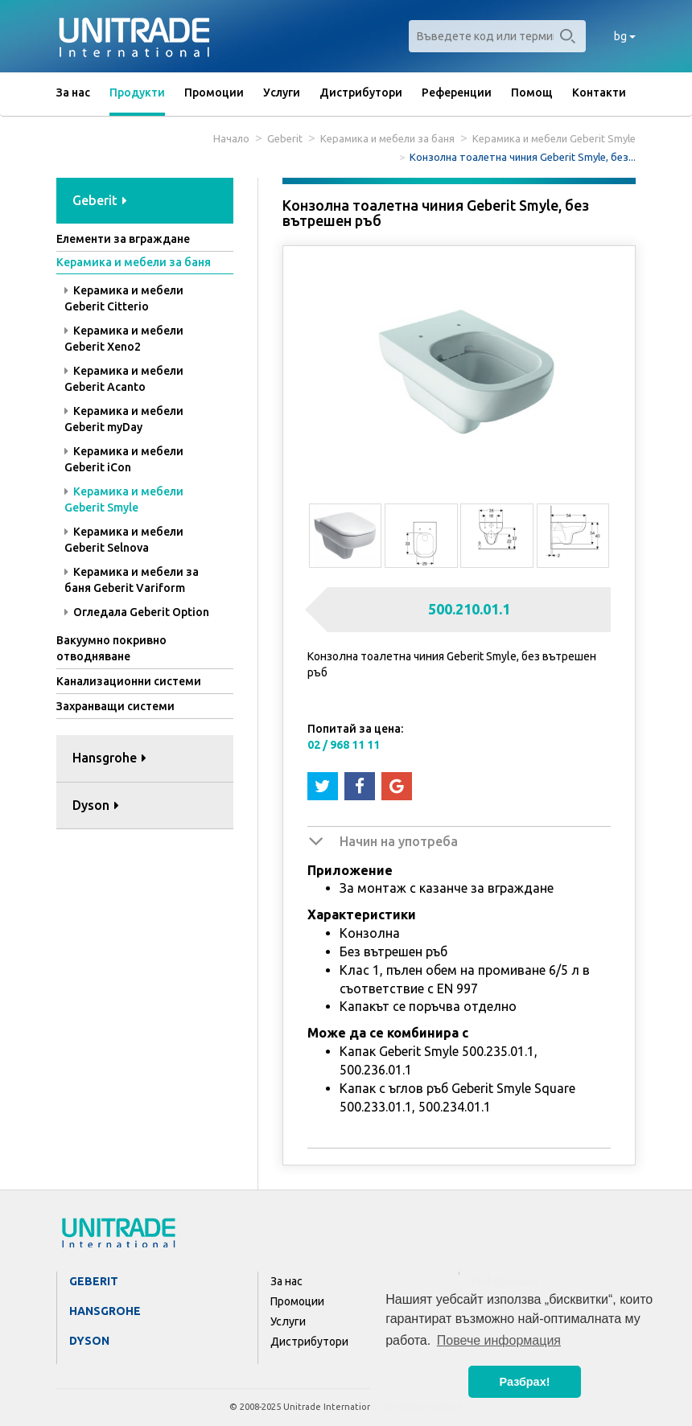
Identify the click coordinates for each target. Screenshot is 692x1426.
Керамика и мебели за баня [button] (133, 262)
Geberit (285, 138)
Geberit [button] (99, 200)
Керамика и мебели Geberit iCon (123, 459)
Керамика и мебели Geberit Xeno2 (123, 338)
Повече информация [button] (499, 1340)
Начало (231, 138)
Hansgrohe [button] (109, 757)
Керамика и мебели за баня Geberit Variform (131, 579)
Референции (457, 92)
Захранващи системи (115, 706)
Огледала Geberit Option (136, 612)
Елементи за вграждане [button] (123, 238)
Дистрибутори (360, 92)
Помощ (532, 92)
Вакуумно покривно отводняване (111, 648)
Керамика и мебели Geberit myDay (123, 419)
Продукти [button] (137, 92)
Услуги (281, 92)
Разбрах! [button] (525, 1381)
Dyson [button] (95, 805)
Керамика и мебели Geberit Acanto (123, 378)
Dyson (89, 1340)
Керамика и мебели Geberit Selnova (123, 539)
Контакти (599, 92)
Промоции (214, 92)
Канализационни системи (128, 681)
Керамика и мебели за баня (387, 138)
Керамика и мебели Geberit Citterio (123, 298)
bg (625, 36)
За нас (73, 92)
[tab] (144, 201)
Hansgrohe (105, 1311)
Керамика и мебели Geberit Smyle (554, 138)
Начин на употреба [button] (399, 841)
